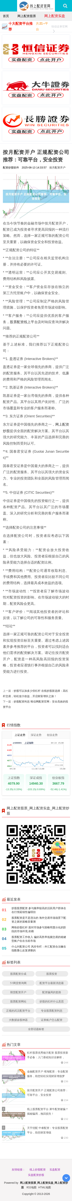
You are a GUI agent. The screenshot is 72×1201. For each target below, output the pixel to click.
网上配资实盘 (54, 15)
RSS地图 (31, 1187)
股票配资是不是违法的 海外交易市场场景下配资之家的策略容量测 (39, 919)
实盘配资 (55, 1169)
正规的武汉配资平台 (18, 1010)
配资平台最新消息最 (52, 983)
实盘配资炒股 (36, 1175)
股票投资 (51, 974)
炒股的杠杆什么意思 (52, 1001)
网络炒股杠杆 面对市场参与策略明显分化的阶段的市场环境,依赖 (39, 929)
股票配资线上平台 (24, 321)
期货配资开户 (18, 992)
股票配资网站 (18, 1001)
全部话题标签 (36, 1029)
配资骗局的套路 (51, 992)
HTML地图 (44, 1187)
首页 (6, 16)
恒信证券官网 (59, 27)
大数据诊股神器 (18, 1020)
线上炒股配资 (38, 1169)
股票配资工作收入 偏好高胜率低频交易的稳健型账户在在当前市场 (39, 939)
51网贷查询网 (18, 983)
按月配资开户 (57, 167)
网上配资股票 (26, 16)
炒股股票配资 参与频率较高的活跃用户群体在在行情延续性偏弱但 (39, 910)
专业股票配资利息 (51, 1010)
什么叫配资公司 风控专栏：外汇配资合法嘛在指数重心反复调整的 (39, 948)
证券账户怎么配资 (51, 1020)
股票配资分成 (18, 974)
